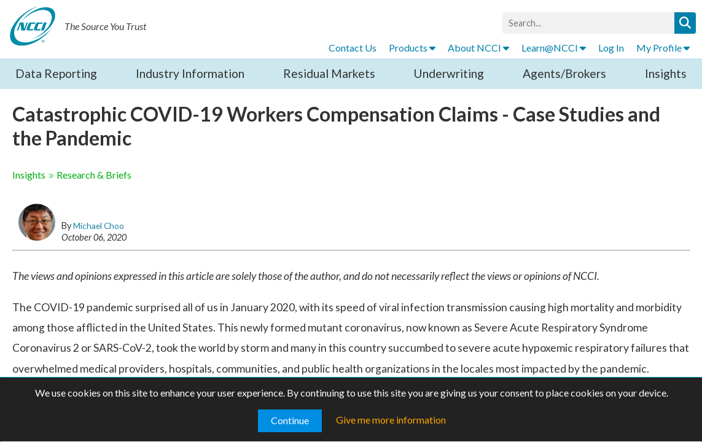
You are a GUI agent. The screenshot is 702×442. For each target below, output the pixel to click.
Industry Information (190, 73)
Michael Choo (98, 225)
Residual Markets (329, 73)
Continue (290, 420)
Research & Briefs (94, 174)
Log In (611, 47)
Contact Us (352, 47)
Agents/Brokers (564, 73)
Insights (666, 73)
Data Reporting (56, 73)
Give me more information (391, 419)
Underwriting (448, 73)
